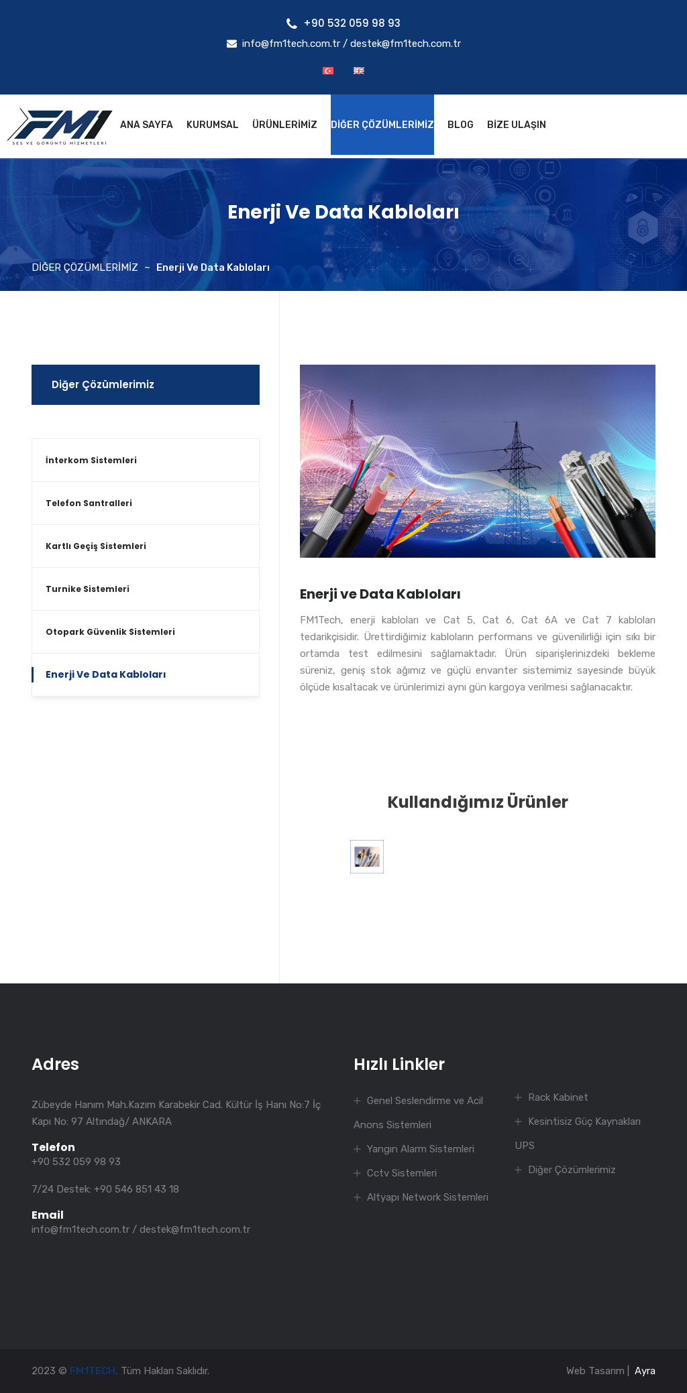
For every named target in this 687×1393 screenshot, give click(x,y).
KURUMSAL (213, 125)
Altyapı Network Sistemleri (427, 1197)
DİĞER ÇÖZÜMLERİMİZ (382, 125)
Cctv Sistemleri (402, 1173)
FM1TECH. (94, 1371)
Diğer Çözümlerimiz (103, 384)
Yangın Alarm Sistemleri (420, 1149)
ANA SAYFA (146, 125)
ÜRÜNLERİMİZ (284, 125)
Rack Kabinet (558, 1097)
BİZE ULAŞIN (516, 125)
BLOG (460, 125)
